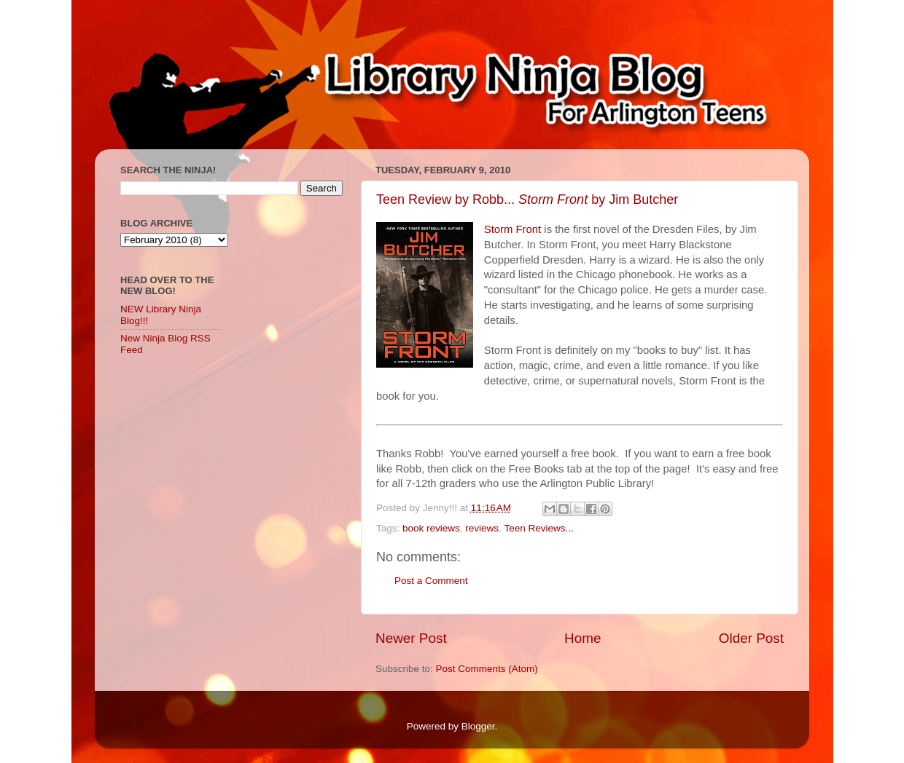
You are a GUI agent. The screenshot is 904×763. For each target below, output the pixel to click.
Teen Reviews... (538, 528)
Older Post (751, 638)
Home (582, 638)
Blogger (478, 726)
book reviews (431, 528)
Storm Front (512, 229)
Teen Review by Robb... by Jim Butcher (527, 199)
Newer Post (411, 638)
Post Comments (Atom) (487, 668)
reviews (482, 528)
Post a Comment (431, 580)
